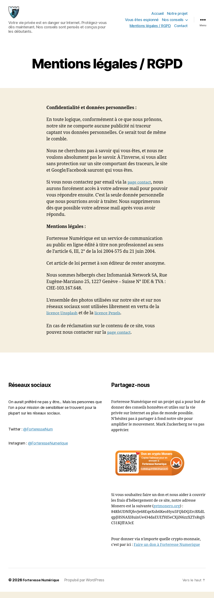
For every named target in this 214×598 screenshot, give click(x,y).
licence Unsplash (63, 319)
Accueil (157, 16)
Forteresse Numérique (43, 586)
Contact (181, 29)
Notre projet (177, 16)
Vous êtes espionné (142, 23)
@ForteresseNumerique (48, 449)
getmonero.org (167, 512)
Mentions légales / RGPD (150, 29)
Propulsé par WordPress (88, 586)
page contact (140, 188)
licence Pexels (112, 319)
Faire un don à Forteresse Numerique (167, 551)
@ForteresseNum (38, 435)
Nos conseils (172, 23)
